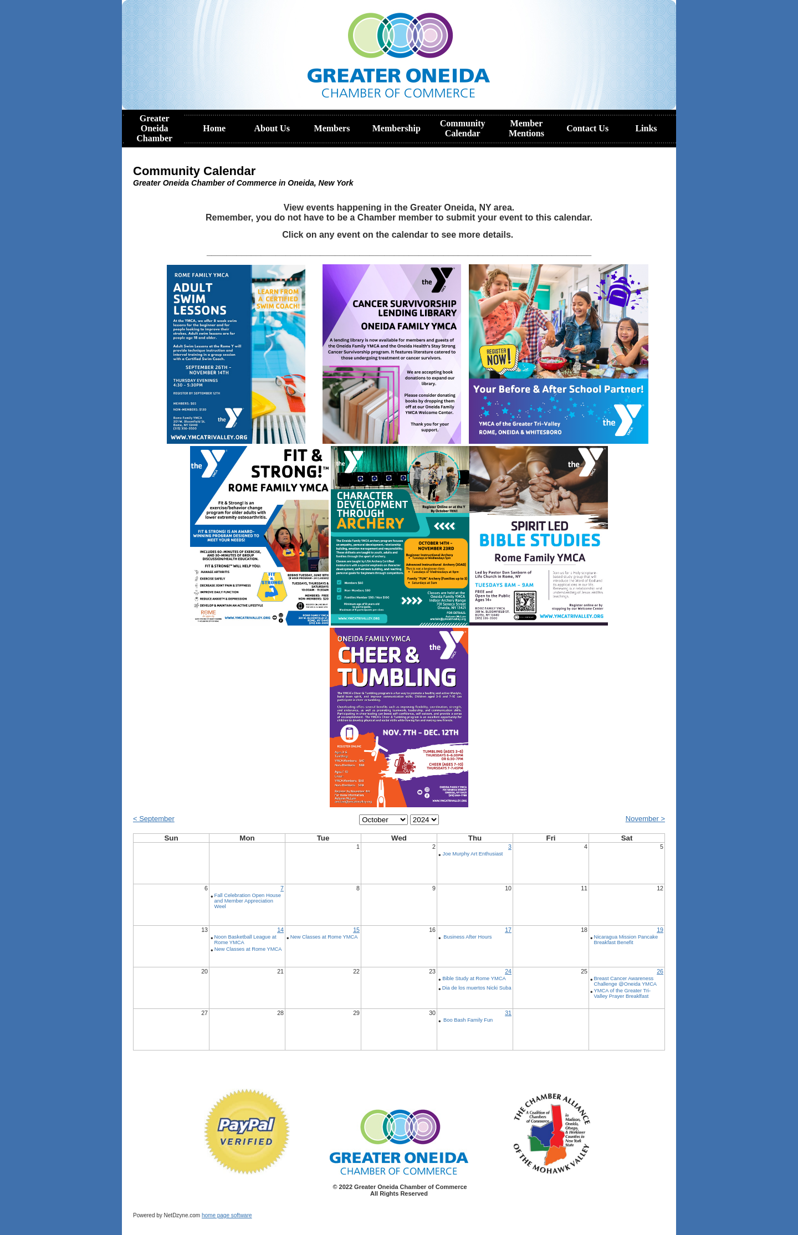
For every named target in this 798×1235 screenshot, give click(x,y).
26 (660, 971)
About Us (271, 128)
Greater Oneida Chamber (154, 128)
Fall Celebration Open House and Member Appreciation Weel (247, 901)
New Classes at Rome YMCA (248, 949)
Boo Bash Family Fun (468, 1020)
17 (508, 929)
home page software (227, 1215)
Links (646, 128)
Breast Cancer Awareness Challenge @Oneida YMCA (625, 981)
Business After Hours (467, 937)
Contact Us (587, 128)
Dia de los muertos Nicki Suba (476, 988)
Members (332, 128)
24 (508, 971)
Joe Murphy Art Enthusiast (473, 854)
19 (660, 929)
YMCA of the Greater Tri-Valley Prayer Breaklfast (622, 993)
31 (508, 1012)
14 (280, 929)
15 (356, 929)
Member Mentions (526, 128)
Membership (396, 128)
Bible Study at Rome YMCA (473, 978)
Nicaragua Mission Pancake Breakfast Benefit (626, 939)
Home (214, 128)
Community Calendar (462, 128)
